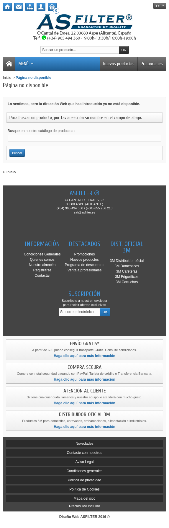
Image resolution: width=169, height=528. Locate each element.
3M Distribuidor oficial (127, 261)
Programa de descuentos (84, 265)
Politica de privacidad (84, 480)
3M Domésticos (127, 266)
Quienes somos (42, 260)
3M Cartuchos (127, 282)
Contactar (42, 275)
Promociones (152, 63)
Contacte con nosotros (84, 453)
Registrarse (42, 270)
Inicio (7, 78)
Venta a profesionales (84, 270)
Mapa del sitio (84, 498)
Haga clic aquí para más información (84, 356)
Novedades (84, 443)
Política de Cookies (84, 489)
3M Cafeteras (126, 271)
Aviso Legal (85, 462)
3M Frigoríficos (126, 277)
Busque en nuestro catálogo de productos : (41, 131)
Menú (26, 63)
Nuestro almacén (42, 265)
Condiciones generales (84, 471)
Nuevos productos (118, 63)
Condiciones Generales (42, 254)
